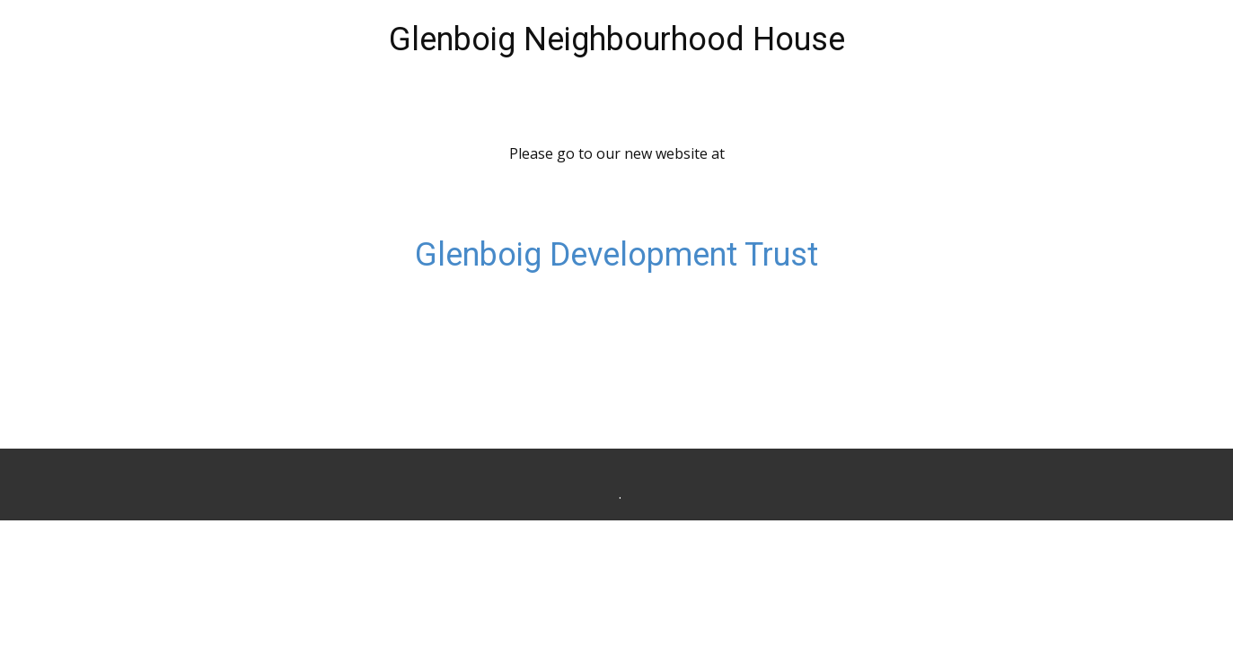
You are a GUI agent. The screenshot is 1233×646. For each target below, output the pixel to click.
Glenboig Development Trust (616, 255)
